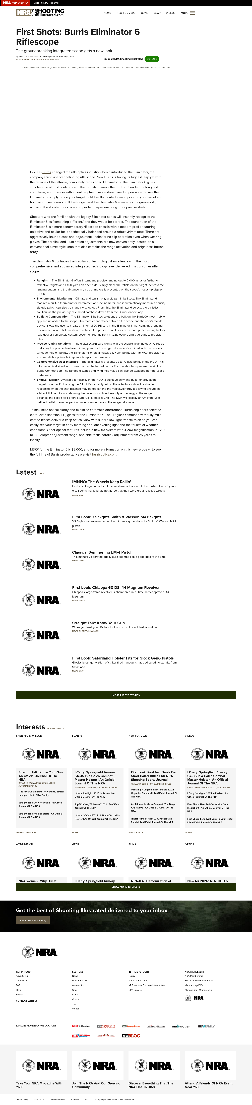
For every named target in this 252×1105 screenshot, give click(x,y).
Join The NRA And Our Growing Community (96, 1085)
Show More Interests (126, 887)
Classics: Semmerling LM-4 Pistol (101, 552)
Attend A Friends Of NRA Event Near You (209, 1085)
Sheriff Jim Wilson (89, 631)
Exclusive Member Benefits (199, 980)
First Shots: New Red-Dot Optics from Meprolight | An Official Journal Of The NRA (208, 808)
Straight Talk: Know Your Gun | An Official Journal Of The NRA (41, 776)
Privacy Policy (22, 1099)
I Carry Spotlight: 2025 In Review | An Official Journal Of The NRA (95, 795)
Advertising (22, 976)
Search (19, 994)
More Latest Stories (126, 695)
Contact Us (21, 980)
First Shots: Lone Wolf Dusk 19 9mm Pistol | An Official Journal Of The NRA (210, 820)
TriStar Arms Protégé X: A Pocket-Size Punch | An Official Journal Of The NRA (152, 820)
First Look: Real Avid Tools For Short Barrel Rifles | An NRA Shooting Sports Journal (153, 776)
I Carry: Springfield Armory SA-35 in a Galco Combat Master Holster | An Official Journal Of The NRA (95, 778)
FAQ (18, 985)
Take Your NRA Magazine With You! (39, 1085)
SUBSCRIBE (32, 920)
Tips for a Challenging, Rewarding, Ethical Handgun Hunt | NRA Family (41, 793)
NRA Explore (135, 990)
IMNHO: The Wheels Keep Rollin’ (101, 482)
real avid (136, 783)
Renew (44, 3)
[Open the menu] (192, 12)
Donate (55, 3)
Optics (33, 59)
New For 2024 (52, 59)
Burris (46, 172)
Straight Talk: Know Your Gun (98, 623)
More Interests (55, 728)
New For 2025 (126, 13)
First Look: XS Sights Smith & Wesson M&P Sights (116, 517)
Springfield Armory (85, 787)
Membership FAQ (194, 985)
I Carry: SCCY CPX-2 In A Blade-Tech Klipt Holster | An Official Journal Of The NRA (97, 817)
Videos (170, 13)
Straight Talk (26, 782)
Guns (144, 13)
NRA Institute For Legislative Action (147, 985)
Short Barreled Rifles (159, 783)
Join (36, 3)
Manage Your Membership (198, 990)
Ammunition (24, 844)
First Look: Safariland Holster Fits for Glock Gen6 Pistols (123, 658)
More (41, 473)
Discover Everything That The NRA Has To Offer (151, 1085)
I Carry (77, 736)
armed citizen (41, 782)
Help (18, 990)
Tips (81, 495)
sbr (144, 783)
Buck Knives (111, 787)
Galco (100, 787)
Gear (157, 13)
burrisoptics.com (104, 454)
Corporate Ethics (57, 1099)
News (107, 13)
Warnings (75, 1099)
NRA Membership (194, 976)
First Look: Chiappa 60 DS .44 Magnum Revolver (116, 587)
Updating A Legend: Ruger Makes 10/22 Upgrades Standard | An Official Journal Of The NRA (154, 793)
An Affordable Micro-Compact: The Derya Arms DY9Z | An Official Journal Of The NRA (153, 807)
